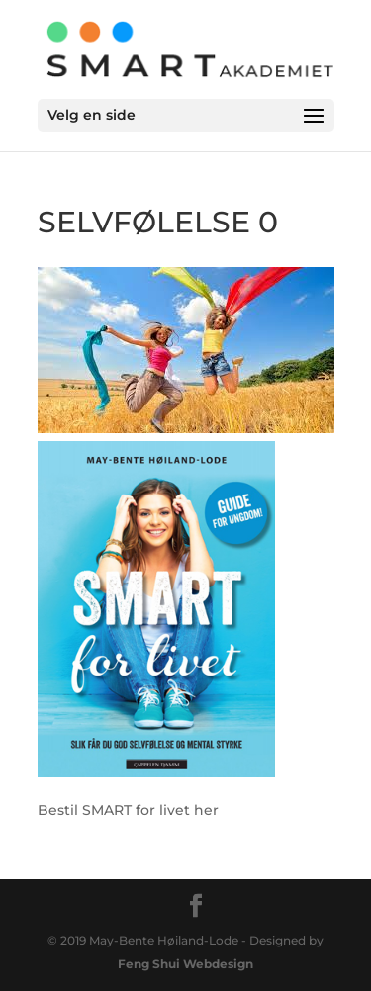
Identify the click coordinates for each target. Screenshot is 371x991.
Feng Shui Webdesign (185, 963)
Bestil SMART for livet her (128, 810)
